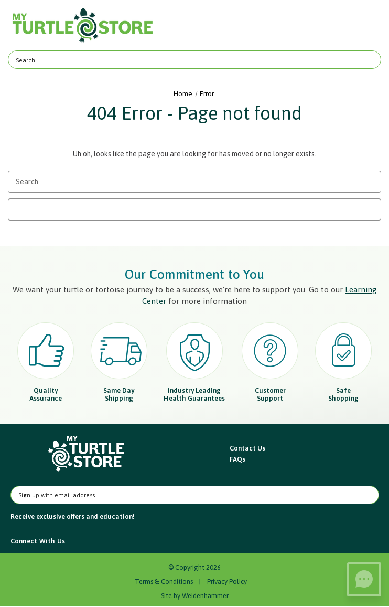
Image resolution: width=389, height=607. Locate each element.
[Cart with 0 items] (366, 25)
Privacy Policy (227, 581)
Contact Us (247, 448)
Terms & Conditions (164, 581)
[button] (87, 454)
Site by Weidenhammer (195, 596)
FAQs (237, 459)
